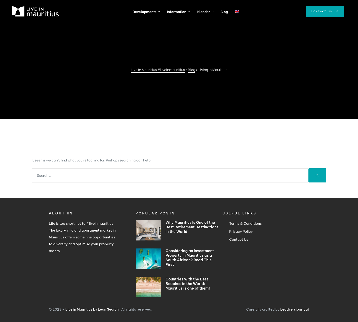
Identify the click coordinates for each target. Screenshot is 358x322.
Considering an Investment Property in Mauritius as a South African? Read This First (190, 257)
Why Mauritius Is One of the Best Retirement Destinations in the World (192, 227)
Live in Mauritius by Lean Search (93, 309)
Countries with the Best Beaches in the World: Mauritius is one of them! (188, 283)
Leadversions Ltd (294, 309)
